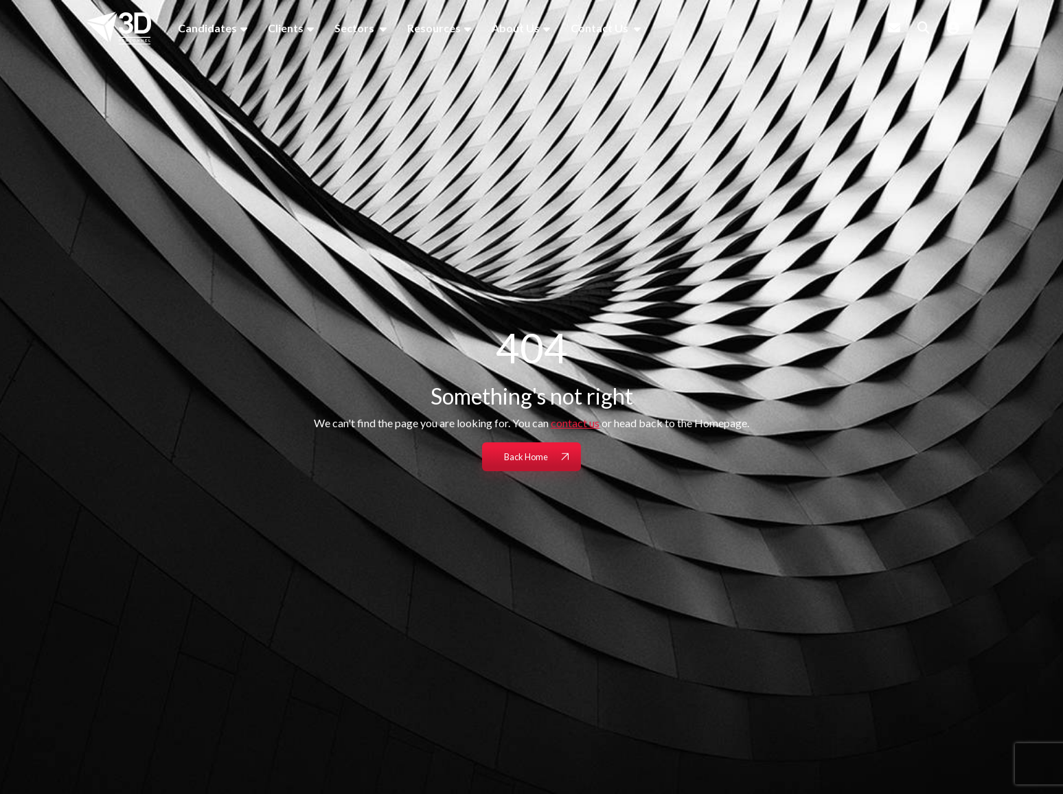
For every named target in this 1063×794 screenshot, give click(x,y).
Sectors (355, 27)
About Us (516, 27)
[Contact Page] (894, 27)
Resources (434, 27)
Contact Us (600, 27)
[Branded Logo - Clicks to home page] (119, 28)
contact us (575, 422)
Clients (286, 27)
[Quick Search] (923, 27)
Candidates (207, 27)
